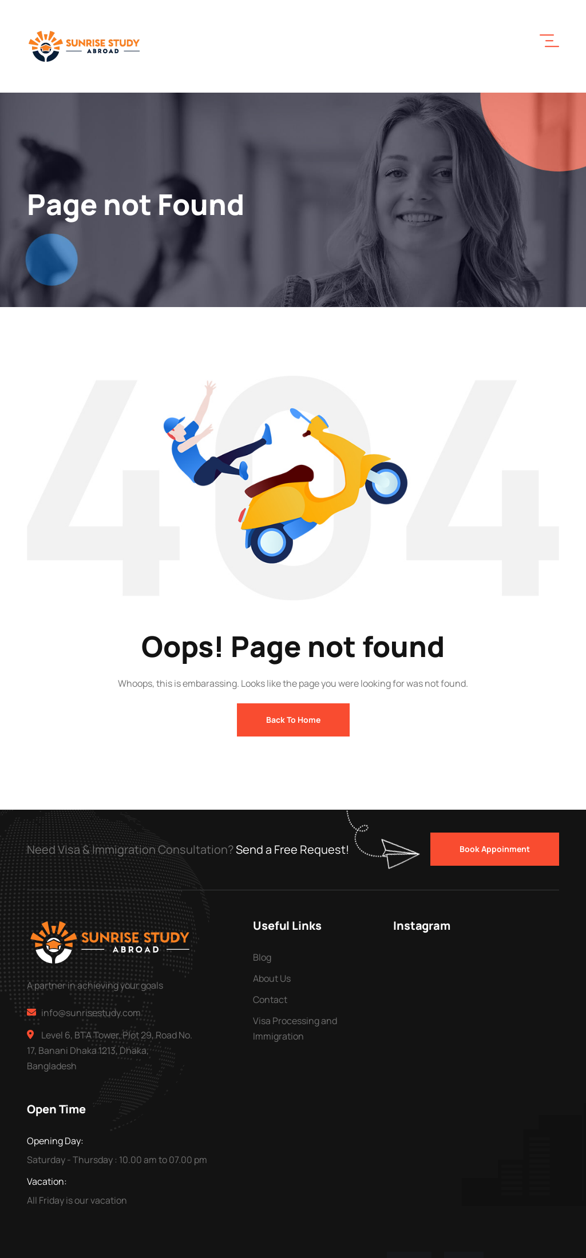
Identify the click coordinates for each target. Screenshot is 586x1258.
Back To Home (293, 719)
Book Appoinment (495, 848)
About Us (272, 978)
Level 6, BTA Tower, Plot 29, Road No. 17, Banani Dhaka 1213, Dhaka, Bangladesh (109, 1050)
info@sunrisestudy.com (91, 1012)
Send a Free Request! (292, 849)
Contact (270, 999)
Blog (262, 957)
